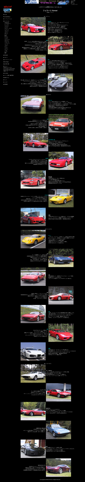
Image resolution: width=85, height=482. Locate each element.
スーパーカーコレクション (8, 69)
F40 (47, 40)
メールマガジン (7, 16)
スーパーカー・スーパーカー (9, 68)
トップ (5, 14)
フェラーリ (7, 22)
